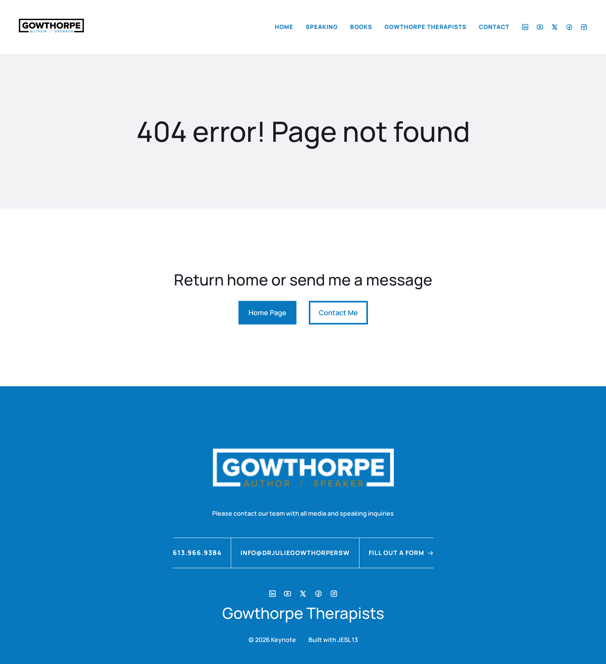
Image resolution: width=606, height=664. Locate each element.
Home (284, 27)
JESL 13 (347, 639)
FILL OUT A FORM (396, 553)
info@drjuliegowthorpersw (295, 553)
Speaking (322, 27)
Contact (494, 27)
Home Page (267, 312)
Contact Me (338, 312)
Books (361, 27)
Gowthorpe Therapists (425, 27)
